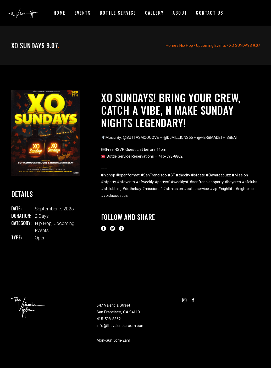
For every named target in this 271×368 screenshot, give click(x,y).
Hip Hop (186, 45)
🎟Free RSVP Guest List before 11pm (133, 149)
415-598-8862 (109, 319)
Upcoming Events (211, 45)
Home (171, 45)
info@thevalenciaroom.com (121, 325)
